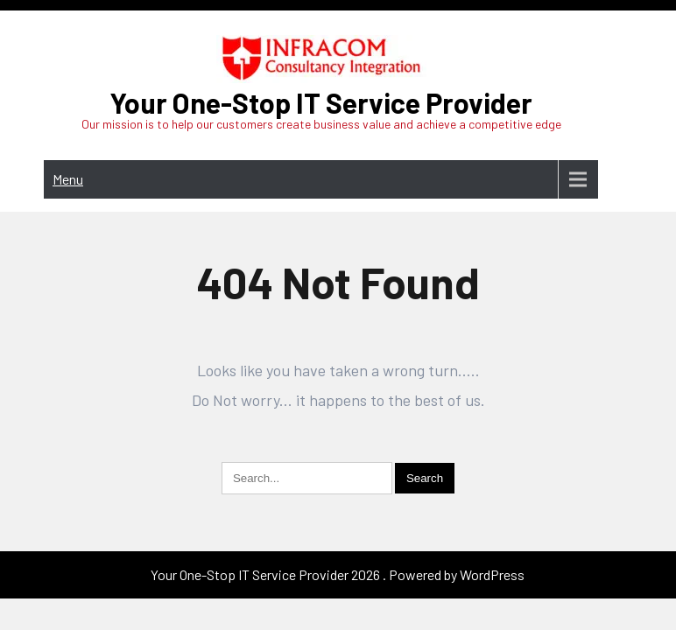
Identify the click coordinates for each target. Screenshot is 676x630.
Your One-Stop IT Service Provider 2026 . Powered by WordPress (338, 518)
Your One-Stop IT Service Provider (320, 102)
